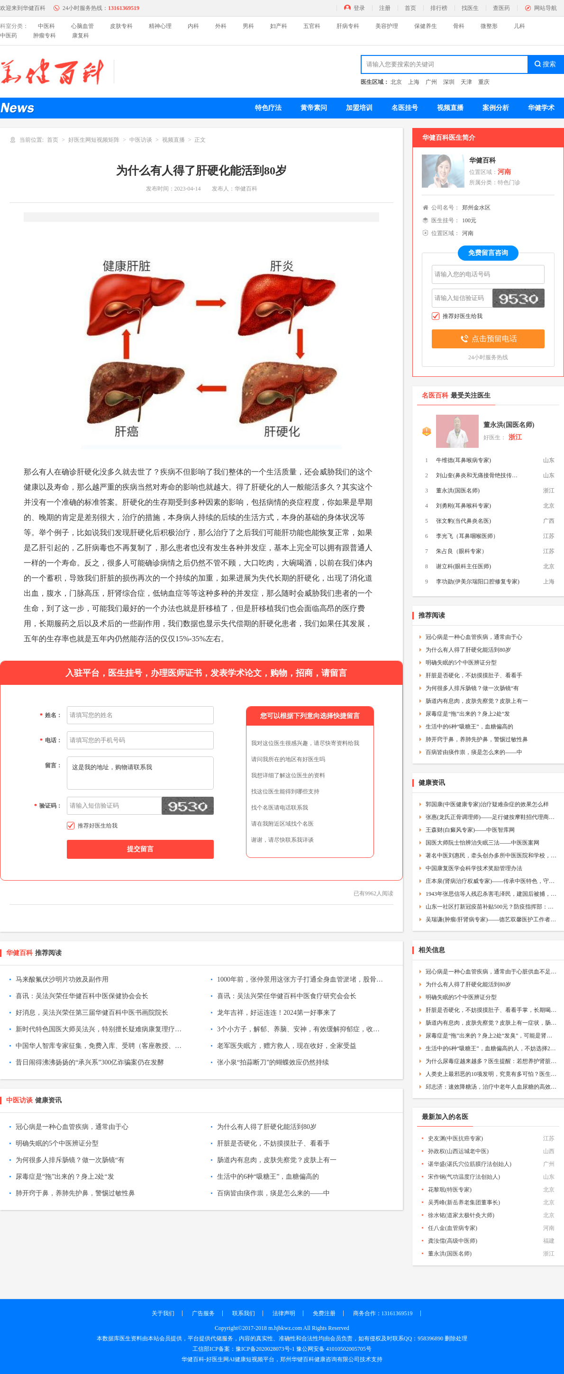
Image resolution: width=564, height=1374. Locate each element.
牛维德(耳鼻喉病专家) (463, 460)
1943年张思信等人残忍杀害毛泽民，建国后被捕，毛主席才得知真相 (491, 894)
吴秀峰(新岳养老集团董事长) (464, 1202)
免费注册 (324, 1313)
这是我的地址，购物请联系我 (140, 773)
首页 (410, 8)
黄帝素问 (313, 107)
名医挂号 (404, 107)
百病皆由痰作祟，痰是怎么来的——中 (273, 1193)
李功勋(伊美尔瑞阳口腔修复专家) (477, 581)
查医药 (501, 8)
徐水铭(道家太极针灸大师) (461, 1215)
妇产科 (278, 26)
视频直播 (450, 107)
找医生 (470, 8)
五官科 (311, 26)
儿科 (519, 26)
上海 (413, 82)
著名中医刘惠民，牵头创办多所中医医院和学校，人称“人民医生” (491, 855)
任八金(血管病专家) (452, 1228)
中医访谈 (140, 139)
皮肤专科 (121, 26)
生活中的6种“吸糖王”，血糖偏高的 (268, 1176)
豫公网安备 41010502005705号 (334, 1349)
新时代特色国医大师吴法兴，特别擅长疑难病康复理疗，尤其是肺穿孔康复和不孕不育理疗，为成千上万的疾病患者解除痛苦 (99, 1029)
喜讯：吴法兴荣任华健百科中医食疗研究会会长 (286, 996)
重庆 (484, 82)
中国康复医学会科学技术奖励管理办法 (474, 868)
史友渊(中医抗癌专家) (455, 1138)
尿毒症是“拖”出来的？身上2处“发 (65, 1176)
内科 (193, 26)
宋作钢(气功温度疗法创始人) (464, 1177)
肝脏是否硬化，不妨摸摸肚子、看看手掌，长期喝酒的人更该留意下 (491, 1010)
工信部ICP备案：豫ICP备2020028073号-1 (243, 1349)
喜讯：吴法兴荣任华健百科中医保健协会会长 (82, 996)
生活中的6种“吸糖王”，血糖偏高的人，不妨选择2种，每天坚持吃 (491, 1048)
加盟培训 (359, 107)
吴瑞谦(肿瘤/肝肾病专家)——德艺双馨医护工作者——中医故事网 (491, 919)
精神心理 (160, 26)
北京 (396, 82)
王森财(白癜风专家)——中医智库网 (470, 830)
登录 (359, 8)
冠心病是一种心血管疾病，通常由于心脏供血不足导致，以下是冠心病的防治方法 (491, 971)
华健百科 (482, 160)
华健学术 (541, 107)
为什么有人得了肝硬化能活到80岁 (267, 1126)
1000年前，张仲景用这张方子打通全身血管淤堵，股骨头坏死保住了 (300, 979)
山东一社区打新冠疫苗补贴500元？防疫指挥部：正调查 (491, 906)
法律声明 (284, 1313)
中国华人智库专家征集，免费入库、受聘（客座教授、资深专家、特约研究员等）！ (99, 1045)
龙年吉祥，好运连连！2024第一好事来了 (277, 1012)
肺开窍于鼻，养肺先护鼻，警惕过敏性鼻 (75, 1193)
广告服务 (203, 1313)
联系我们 (243, 1313)
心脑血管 (82, 26)
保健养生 (425, 26)
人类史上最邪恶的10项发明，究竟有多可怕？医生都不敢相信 (491, 1074)
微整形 (489, 26)
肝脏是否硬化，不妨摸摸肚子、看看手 (273, 1143)
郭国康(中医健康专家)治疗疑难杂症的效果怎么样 (487, 804)
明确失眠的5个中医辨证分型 (57, 1143)
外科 (221, 26)
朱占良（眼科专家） (461, 551)
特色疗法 (268, 107)
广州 (431, 82)
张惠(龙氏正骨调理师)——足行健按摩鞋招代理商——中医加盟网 (491, 817)
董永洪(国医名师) (508, 424)
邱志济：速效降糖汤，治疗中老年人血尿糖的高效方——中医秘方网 (491, 1086)
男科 (248, 26)
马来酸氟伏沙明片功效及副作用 (62, 979)
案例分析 (495, 107)
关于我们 (163, 1313)
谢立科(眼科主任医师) (463, 566)
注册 (385, 8)
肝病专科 (348, 26)
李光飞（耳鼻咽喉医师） (467, 536)
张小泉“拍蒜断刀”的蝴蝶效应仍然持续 (273, 1062)
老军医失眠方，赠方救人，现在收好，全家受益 (286, 1045)
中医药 (8, 35)
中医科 (46, 26)
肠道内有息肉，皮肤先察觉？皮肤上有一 (277, 1160)
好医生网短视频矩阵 (93, 139)
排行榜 (438, 8)
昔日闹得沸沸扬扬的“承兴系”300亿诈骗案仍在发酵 (90, 1062)
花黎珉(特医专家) (450, 1189)
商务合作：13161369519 (383, 1313)
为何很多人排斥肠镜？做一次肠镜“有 (70, 1160)
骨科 (458, 26)
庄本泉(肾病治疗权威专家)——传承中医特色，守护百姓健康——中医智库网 (491, 881)
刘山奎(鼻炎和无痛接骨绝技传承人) (478, 475)
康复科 (80, 35)
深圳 (449, 82)
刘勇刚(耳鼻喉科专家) (463, 505)
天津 (466, 82)
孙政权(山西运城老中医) (458, 1151)
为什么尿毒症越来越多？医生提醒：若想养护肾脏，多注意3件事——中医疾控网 (491, 1061)
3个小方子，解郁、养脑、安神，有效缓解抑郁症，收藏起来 (300, 1029)
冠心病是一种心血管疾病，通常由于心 (72, 1126)
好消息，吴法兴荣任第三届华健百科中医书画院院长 (92, 1012)
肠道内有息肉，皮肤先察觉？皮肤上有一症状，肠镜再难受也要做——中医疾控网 (491, 1022)
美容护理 (386, 26)
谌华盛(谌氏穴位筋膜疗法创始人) (469, 1164)
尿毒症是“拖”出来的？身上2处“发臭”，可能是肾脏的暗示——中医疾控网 (491, 1035)
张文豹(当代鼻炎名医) (463, 521)
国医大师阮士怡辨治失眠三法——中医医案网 (482, 842)
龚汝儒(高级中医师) (452, 1241)
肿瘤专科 (44, 35)
